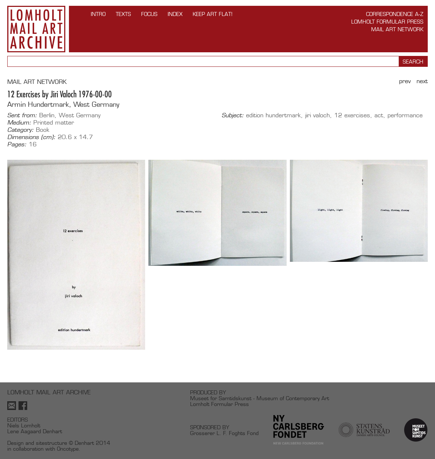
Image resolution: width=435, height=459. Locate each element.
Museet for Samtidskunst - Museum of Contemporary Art (259, 398)
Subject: (233, 115)
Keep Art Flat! (213, 14)
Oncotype (68, 449)
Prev (405, 81)
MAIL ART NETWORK (37, 81)
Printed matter (53, 122)
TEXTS (123, 14)
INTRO (98, 14)
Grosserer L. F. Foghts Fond (224, 433)
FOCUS (149, 14)
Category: (20, 130)
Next (422, 81)
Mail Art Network (397, 29)
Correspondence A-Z (394, 14)
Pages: (16, 144)
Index (175, 14)
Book (42, 129)
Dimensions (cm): (31, 137)
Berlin (46, 115)
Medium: (19, 122)
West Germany (79, 115)
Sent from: (22, 115)
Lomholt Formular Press (387, 22)
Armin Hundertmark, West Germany (63, 104)
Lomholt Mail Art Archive (36, 29)
